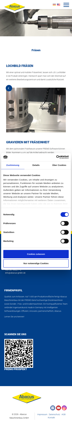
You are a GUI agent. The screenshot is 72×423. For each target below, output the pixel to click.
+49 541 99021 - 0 (12, 270)
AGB (64, 414)
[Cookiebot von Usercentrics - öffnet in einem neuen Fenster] (56, 157)
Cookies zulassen (36, 254)
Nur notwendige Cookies (36, 263)
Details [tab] (36, 165)
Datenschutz (54, 414)
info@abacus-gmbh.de (14, 273)
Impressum (42, 414)
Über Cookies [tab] (59, 165)
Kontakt (51, 418)
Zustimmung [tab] (12, 165)
